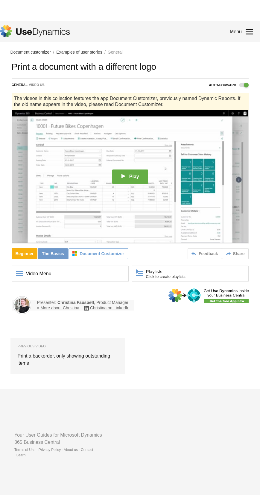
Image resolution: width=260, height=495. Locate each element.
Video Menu (38, 273)
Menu (236, 31)
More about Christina (59, 307)
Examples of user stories (79, 52)
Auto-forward (228, 85)
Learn (21, 455)
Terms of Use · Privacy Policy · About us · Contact (53, 450)
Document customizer (30, 52)
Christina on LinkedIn (110, 307)
